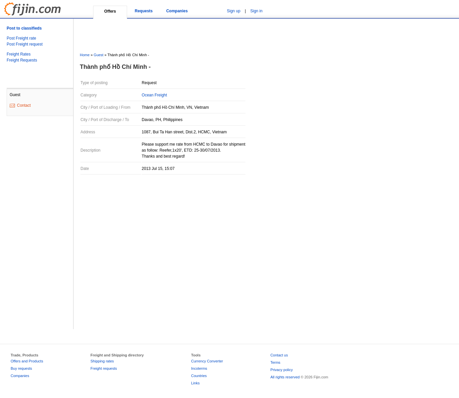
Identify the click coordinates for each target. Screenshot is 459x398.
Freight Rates (19, 54)
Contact (24, 105)
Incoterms (199, 368)
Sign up (233, 11)
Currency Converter (207, 361)
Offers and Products (27, 361)
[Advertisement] (33, 228)
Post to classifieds (24, 28)
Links (195, 383)
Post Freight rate (21, 38)
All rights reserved (285, 377)
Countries (199, 376)
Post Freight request (25, 44)
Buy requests (21, 368)
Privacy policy (281, 370)
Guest (98, 55)
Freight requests (103, 368)
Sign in (256, 11)
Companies (177, 11)
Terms (275, 362)
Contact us (279, 355)
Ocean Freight (154, 95)
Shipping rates (102, 361)
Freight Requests (22, 60)
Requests (144, 11)
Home (84, 55)
